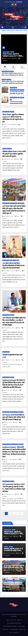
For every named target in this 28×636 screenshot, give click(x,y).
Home (8, 620)
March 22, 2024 (8, 390)
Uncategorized (13, 89)
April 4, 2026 (7, 58)
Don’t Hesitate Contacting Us (14, 623)
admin (14, 58)
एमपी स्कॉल (11, 71)
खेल (10, 99)
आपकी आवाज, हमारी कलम (14, 444)
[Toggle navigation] (13, 27)
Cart (15, 620)
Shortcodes (16, 632)
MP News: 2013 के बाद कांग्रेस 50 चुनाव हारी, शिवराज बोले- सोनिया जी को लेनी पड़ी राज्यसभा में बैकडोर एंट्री (13, 417)
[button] (22, 27)
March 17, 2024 (8, 422)
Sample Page (22, 629)
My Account (5, 629)
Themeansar (14, 616)
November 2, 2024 (9, 216)
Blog (12, 620)
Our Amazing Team (13, 629)
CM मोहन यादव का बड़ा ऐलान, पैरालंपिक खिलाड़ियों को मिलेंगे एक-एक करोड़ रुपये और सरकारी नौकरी (13, 265)
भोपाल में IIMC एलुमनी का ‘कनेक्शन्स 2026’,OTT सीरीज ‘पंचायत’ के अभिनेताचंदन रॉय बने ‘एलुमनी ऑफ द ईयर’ (13, 75)
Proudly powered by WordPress (9, 614)
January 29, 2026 (8, 159)
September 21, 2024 (9, 327)
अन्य (18, 89)
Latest (5, 67)
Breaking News (5, 71)
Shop (10, 632)
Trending (22, 67)
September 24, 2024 (9, 270)
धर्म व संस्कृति (9, 79)
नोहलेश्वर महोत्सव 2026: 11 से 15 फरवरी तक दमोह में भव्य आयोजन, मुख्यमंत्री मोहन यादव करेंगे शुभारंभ (14, 153)
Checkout (19, 620)
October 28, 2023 (9, 494)
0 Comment (7, 555)
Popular (13, 67)
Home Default (21, 626)
